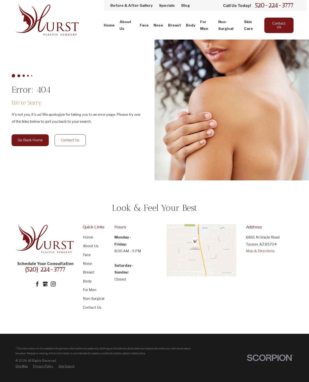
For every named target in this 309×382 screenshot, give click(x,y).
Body (87, 281)
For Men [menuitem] (204, 25)
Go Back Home (30, 140)
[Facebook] (37, 283)
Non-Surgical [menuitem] (225, 25)
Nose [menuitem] (158, 25)
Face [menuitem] (144, 25)
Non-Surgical (93, 298)
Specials (167, 5)
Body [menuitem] (190, 25)
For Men (89, 290)
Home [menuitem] (109, 25)
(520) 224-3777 (45, 269)
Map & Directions (260, 251)
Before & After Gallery (131, 5)
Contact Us (279, 25)
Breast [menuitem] (174, 25)
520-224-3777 (274, 6)
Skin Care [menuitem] (248, 25)
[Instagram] (53, 283)
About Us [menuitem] (125, 25)
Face (87, 255)
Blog (185, 5)
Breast (88, 272)
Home (88, 237)
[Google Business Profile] (45, 283)
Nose (87, 263)
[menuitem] (21, 366)
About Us (90, 246)
